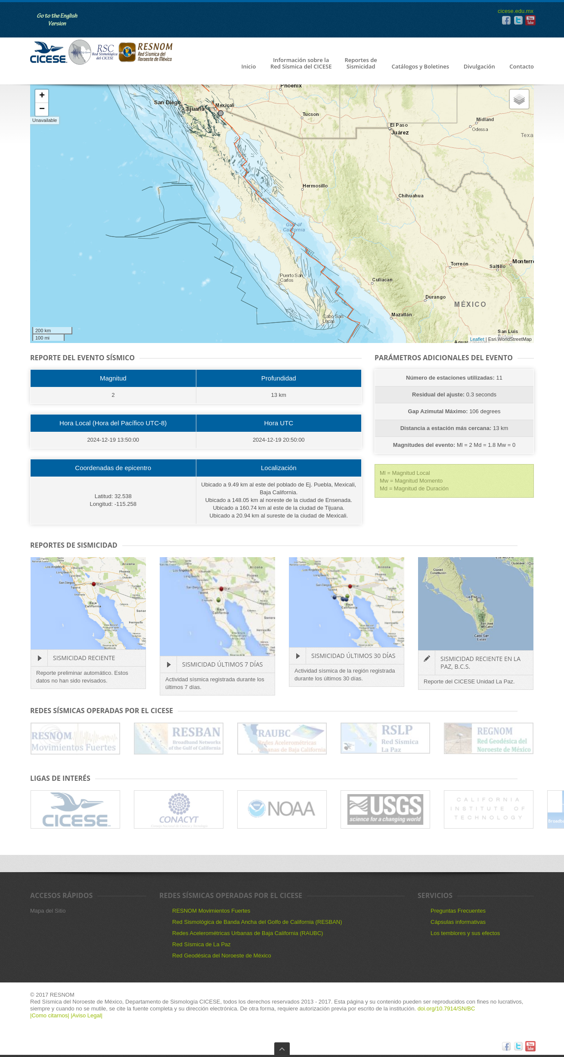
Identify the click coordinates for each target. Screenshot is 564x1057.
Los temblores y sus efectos (465, 933)
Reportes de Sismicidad (360, 63)
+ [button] (42, 96)
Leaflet (477, 339)
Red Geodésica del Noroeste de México (221, 955)
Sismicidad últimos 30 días (353, 656)
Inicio (248, 66)
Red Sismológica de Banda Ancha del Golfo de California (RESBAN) (257, 922)
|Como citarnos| (50, 1015)
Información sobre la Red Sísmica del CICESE (301, 63)
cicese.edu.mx (515, 11)
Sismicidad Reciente (84, 658)
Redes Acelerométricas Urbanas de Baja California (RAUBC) (247, 933)
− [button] (42, 109)
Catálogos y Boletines (420, 66)
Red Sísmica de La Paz (201, 944)
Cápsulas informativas (458, 922)
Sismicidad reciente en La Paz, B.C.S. (480, 662)
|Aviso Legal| (86, 1015)
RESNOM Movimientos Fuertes (211, 910)
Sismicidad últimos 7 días (222, 664)
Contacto (521, 66)
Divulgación (479, 66)
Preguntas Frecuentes (458, 910)
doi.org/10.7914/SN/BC (445, 1008)
